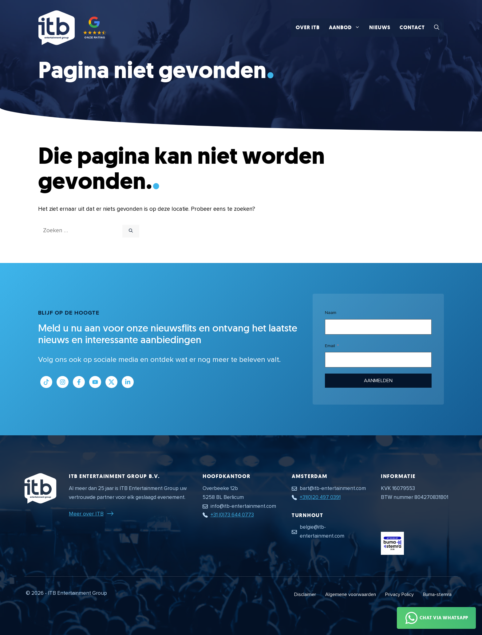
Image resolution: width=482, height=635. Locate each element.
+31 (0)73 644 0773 (232, 515)
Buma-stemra (437, 594)
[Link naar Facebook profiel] (79, 382)
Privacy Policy (399, 594)
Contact (412, 27)
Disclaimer (305, 594)
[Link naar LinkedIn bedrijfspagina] (128, 382)
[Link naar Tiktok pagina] (46, 382)
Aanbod (347, 27)
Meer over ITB (86, 513)
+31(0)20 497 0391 (320, 497)
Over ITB (308, 27)
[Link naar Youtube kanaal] (95, 382)
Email (330, 345)
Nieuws (379, 27)
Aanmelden (378, 381)
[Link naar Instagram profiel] (63, 382)
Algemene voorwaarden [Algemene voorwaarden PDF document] (350, 594)
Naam (330, 312)
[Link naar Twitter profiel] (111, 382)
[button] (436, 27)
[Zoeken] (130, 231)
